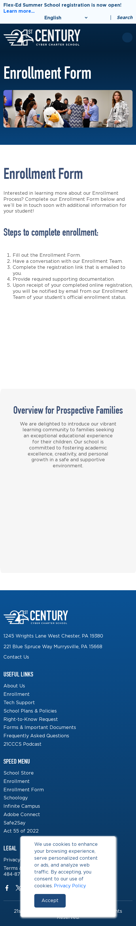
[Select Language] (65, 18)
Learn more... (19, 11)
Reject (85, 900)
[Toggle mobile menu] (127, 37)
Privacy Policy (70, 885)
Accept (49, 900)
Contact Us (16, 657)
